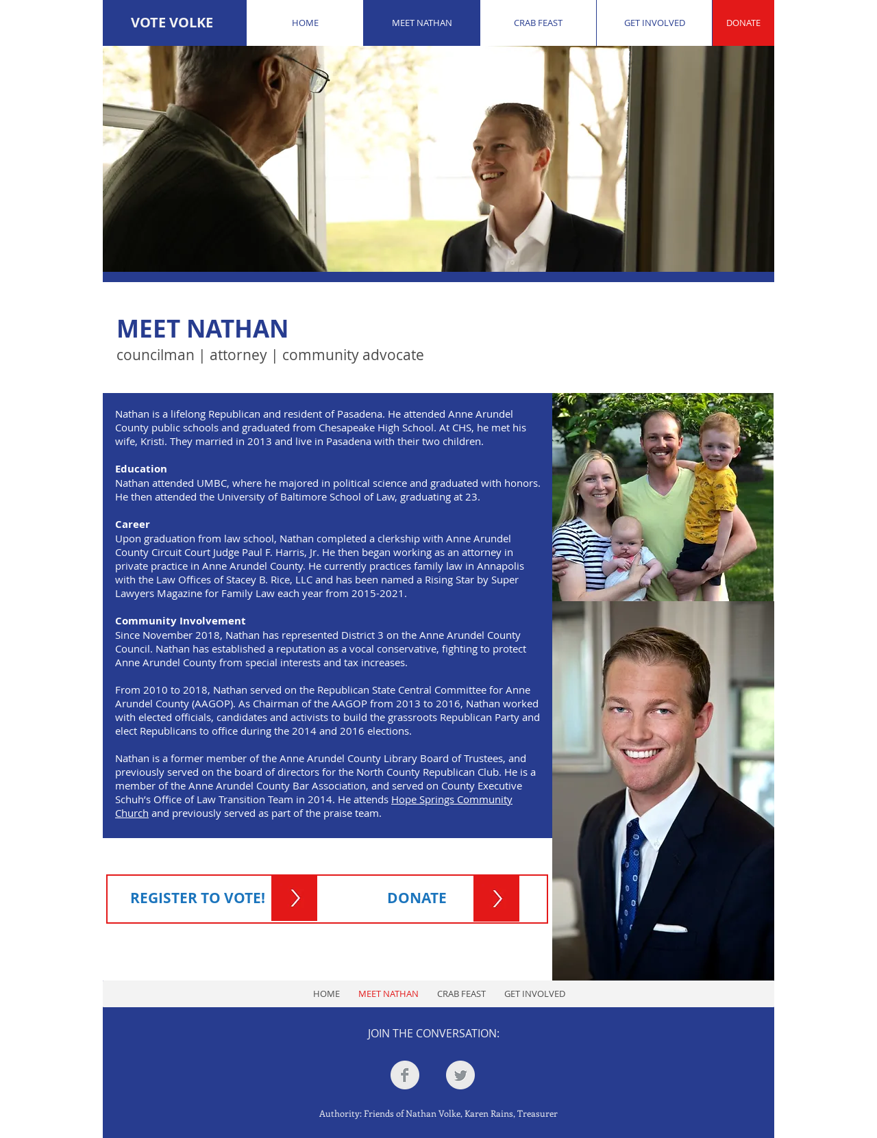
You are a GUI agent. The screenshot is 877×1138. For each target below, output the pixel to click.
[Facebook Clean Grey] (405, 1075)
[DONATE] (743, 23)
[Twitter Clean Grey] (460, 1075)
